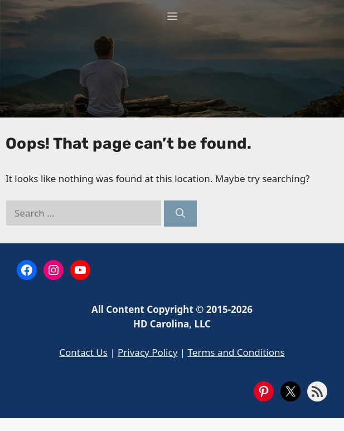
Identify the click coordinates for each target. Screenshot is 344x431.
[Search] (180, 213)
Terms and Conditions (236, 352)
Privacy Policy (147, 352)
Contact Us (83, 352)
